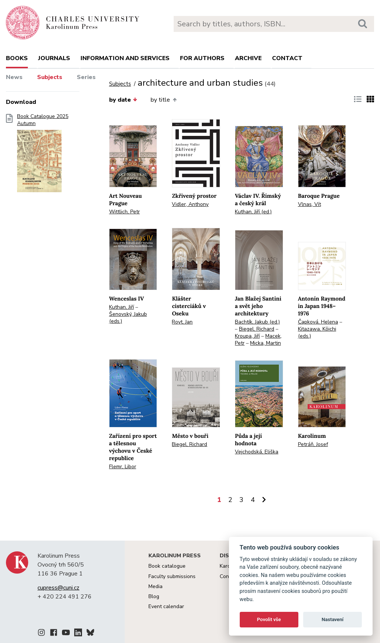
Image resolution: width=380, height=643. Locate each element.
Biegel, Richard (256, 328)
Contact (287, 58)
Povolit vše (269, 619)
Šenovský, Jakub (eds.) (128, 318)
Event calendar (166, 606)
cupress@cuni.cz (58, 588)
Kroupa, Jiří (247, 335)
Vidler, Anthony (190, 204)
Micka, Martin (265, 343)
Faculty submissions (172, 576)
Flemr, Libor (122, 466)
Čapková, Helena (318, 321)
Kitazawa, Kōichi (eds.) (317, 332)
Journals (54, 58)
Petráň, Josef (313, 444)
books (17, 58)
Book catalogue (167, 566)
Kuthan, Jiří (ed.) (253, 211)
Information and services (125, 58)
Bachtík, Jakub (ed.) (257, 321)
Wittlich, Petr (124, 211)
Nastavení (333, 619)
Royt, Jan (182, 321)
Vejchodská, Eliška (256, 451)
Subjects (49, 77)
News (14, 77)
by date (123, 100)
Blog (153, 596)
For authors (202, 58)
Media (155, 586)
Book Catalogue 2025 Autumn (42, 155)
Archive (248, 58)
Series (86, 77)
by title (163, 100)
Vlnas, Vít (309, 204)
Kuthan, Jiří (121, 307)
